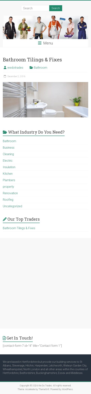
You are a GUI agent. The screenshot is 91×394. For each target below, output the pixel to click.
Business (8, 147)
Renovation (10, 193)
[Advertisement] (45, 283)
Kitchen (8, 173)
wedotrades (15, 67)
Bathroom (40, 67)
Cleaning (8, 154)
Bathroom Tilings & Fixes (32, 59)
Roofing (8, 199)
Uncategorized (12, 206)
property (8, 186)
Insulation (9, 167)
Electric (8, 160)
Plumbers (9, 180)
